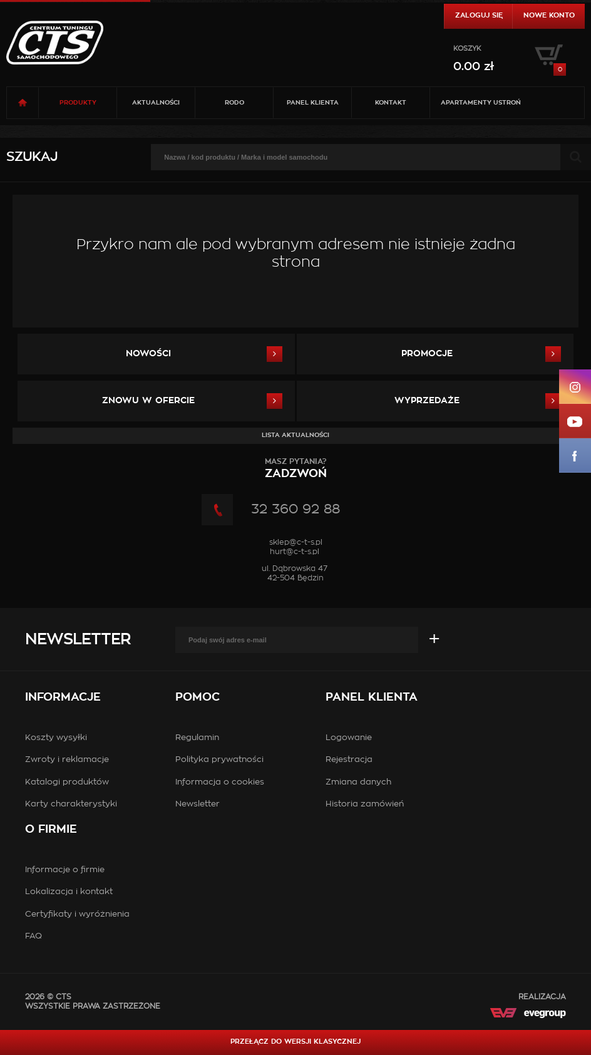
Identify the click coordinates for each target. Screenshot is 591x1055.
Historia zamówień (365, 804)
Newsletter (77, 639)
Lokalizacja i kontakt (69, 892)
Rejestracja (349, 760)
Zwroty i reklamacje (67, 760)
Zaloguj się (479, 15)
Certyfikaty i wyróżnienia (77, 914)
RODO (234, 103)
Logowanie (349, 738)
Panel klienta (313, 103)
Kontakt (390, 103)
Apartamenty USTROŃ (481, 103)
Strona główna (22, 102)
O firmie (51, 829)
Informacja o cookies (219, 782)
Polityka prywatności (219, 760)
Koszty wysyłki (56, 738)
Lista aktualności (295, 435)
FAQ (33, 936)
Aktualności (156, 103)
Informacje (63, 697)
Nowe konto (549, 15)
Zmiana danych (358, 782)
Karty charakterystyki (71, 804)
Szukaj (32, 157)
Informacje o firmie (65, 870)
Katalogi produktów (67, 782)
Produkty (77, 103)
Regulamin (197, 738)
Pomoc (197, 697)
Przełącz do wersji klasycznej (295, 1041)
